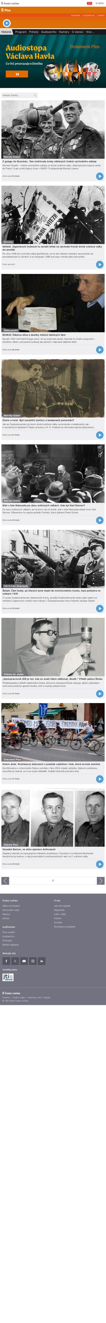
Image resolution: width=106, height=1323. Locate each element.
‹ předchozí (5, 881)
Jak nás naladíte (62, 906)
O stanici (77, 32)
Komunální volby (10, 910)
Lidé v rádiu (60, 914)
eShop (5, 918)
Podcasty (7, 940)
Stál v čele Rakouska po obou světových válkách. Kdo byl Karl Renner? (43, 505)
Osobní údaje (19, 997)
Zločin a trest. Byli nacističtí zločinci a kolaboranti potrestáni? (38, 420)
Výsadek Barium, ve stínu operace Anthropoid (28, 849)
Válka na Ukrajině (11, 906)
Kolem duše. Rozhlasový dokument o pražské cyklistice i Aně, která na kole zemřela (51, 764)
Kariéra (57, 918)
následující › (101, 881)
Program (75, 16)
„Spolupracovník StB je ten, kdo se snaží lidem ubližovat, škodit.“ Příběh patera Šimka (52, 679)
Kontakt (58, 922)
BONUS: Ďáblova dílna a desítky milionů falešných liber (34, 334)
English (47, 997)
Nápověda (59, 910)
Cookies (6, 997)
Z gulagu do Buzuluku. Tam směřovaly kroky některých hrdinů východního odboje (49, 161)
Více (90, 32)
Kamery (101, 16)
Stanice (6, 914)
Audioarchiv (89, 16)
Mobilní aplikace (10, 944)
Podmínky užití (34, 997)
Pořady (34, 32)
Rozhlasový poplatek (64, 926)
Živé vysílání (8, 932)
